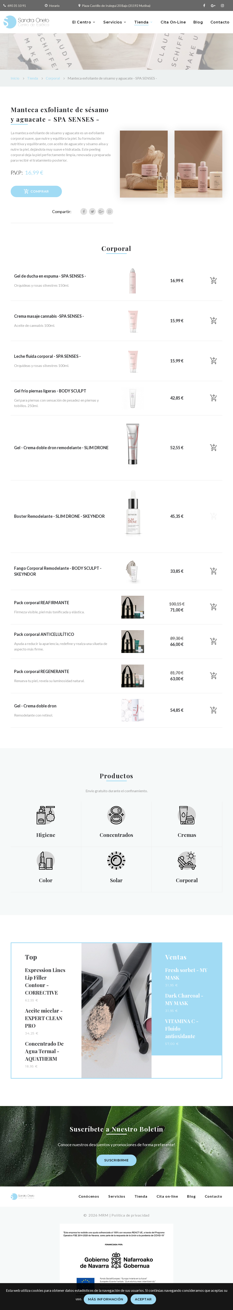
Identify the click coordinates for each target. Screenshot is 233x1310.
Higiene (45, 834)
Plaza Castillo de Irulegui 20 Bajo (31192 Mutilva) (116, 6)
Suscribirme (116, 1160)
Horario (54, 6)
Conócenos (89, 1196)
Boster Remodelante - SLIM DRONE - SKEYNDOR (59, 516)
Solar (116, 880)
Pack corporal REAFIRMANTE (41, 602)
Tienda (141, 22)
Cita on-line (167, 1196)
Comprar (36, 191)
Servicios (112, 22)
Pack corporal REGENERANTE (41, 671)
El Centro (81, 22)
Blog (198, 22)
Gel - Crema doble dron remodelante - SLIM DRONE (61, 447)
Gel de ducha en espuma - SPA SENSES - (50, 276)
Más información (105, 1299)
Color (46, 880)
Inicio (15, 78)
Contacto (220, 22)
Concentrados (116, 834)
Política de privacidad (130, 1215)
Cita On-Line (173, 22)
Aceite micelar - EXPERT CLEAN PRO (44, 1018)
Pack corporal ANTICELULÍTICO (44, 634)
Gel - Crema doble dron (35, 705)
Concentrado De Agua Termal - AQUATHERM (44, 1051)
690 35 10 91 (17, 6)
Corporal (53, 78)
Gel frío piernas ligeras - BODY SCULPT (50, 390)
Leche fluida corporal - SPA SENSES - (47, 356)
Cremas (187, 834)
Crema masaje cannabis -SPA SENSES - (49, 316)
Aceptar (143, 1299)
